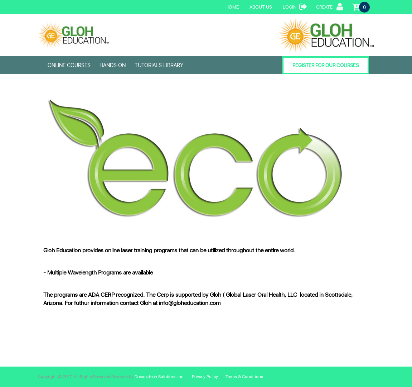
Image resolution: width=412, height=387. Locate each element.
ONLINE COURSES (69, 65)
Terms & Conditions (244, 376)
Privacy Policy (205, 376)
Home (232, 7)
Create (329, 6)
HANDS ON (113, 65)
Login (295, 6)
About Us (260, 7)
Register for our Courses (325, 65)
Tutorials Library (159, 65)
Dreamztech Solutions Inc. (160, 376)
